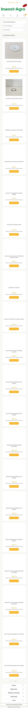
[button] (3, 15)
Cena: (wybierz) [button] (6, 29)
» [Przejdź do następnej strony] (17, 681)
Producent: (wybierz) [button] (7, 25)
